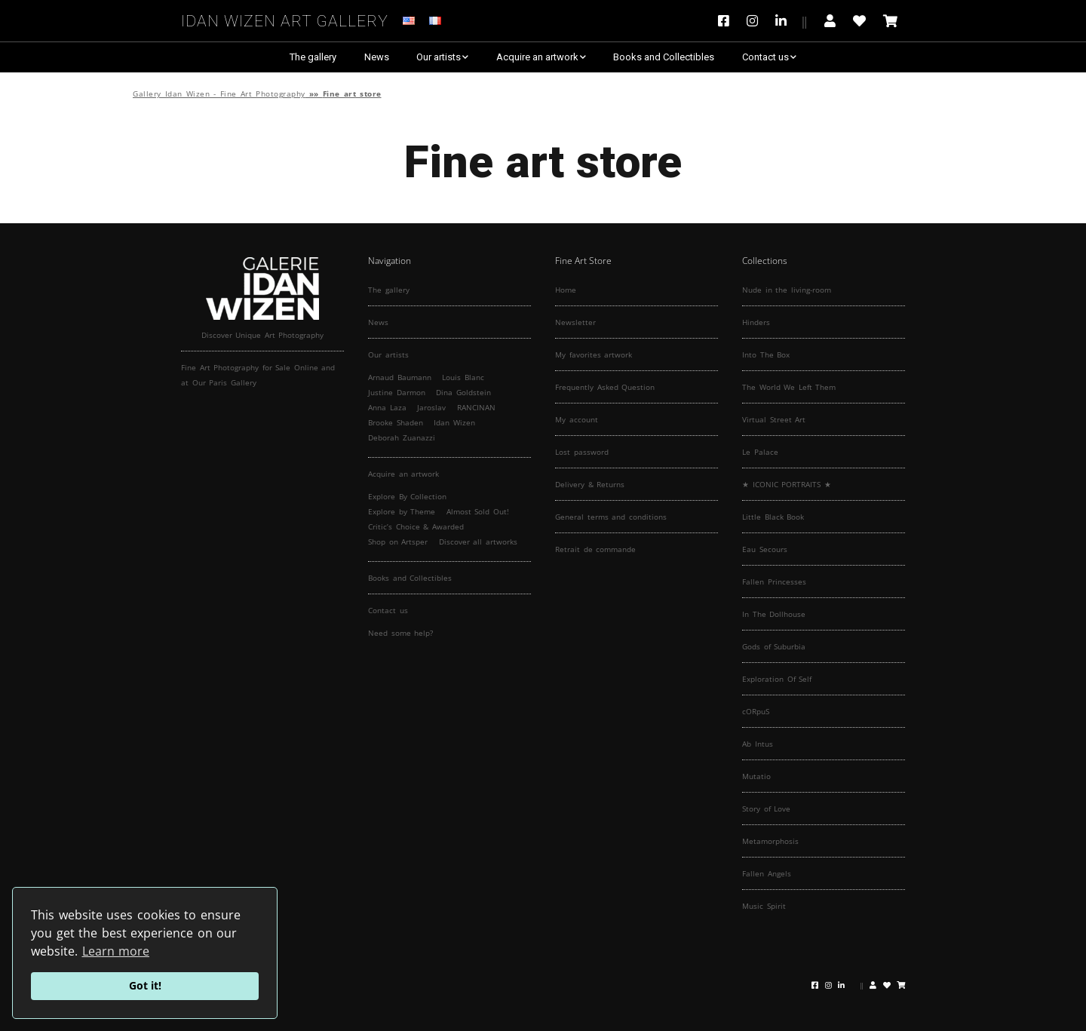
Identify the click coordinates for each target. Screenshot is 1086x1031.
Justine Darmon (396, 392)
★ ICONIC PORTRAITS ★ (786, 484)
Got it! (145, 985)
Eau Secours (764, 549)
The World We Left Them (789, 387)
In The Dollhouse (773, 614)
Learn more (116, 951)
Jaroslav (431, 407)
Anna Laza (387, 407)
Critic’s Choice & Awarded (416, 526)
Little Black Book (773, 516)
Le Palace (760, 451)
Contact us (765, 57)
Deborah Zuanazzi (401, 437)
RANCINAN (476, 407)
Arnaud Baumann (399, 377)
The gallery (313, 57)
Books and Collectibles (663, 57)
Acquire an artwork (537, 57)
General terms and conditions (611, 516)
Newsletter (575, 322)
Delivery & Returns (589, 484)
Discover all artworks (478, 541)
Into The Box (766, 354)
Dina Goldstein (463, 392)
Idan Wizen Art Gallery (284, 18)
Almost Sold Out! (477, 511)
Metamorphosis (770, 841)
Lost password (582, 451)
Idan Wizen (454, 422)
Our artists (438, 57)
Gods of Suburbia (773, 646)
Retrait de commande (595, 549)
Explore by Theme (401, 511)
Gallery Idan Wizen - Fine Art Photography (219, 94)
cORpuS (755, 711)
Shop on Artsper (398, 541)
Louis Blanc (463, 377)
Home (565, 289)
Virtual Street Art (773, 419)
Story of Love (766, 808)
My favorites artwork (593, 354)
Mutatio (756, 776)
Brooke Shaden (395, 422)
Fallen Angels (766, 873)
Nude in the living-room (786, 289)
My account (576, 419)
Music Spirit (764, 906)
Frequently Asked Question (605, 387)
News (376, 57)
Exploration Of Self (776, 679)
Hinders (756, 322)
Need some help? (400, 632)
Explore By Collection (407, 496)
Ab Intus (757, 743)
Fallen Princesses (774, 581)
